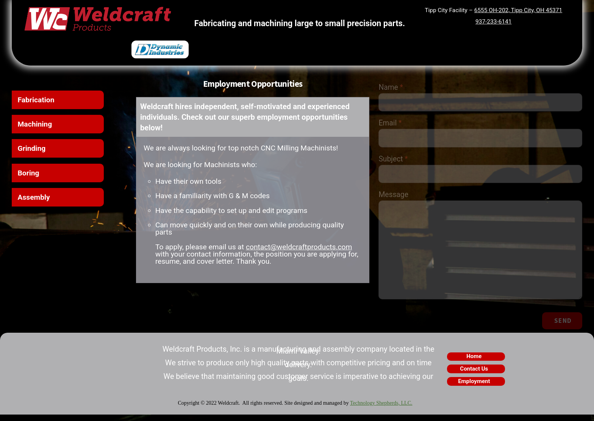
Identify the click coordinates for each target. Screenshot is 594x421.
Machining (35, 125)
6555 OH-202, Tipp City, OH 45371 (517, 10)
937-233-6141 (493, 21)
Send (562, 326)
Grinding (32, 150)
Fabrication (37, 99)
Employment (474, 388)
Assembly (34, 200)
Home (473, 363)
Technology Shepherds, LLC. (381, 410)
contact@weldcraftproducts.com (304, 251)
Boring (29, 175)
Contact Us (474, 375)
